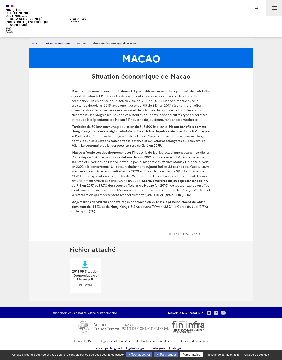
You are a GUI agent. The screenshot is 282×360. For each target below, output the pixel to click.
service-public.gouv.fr (109, 348)
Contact (79, 341)
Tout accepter (139, 354)
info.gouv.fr (160, 348)
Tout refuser (166, 354)
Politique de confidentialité (131, 341)
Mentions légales (99, 341)
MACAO (82, 43)
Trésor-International (57, 43)
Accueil (34, 43)
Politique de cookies (165, 341)
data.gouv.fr (179, 348)
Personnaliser (192, 354)
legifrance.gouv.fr (138, 348)
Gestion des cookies (194, 341)
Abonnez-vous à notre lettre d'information (85, 312)
